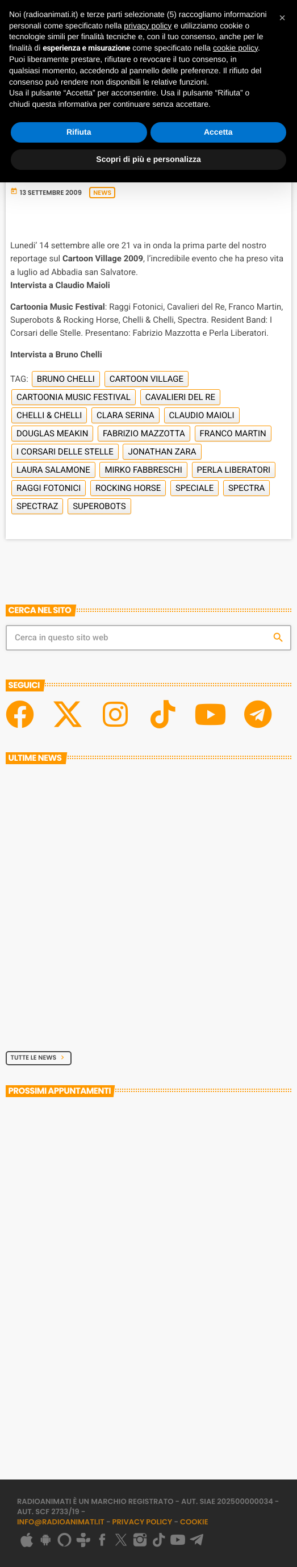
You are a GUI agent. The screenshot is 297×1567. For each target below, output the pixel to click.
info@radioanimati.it (60, 1521)
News (102, 192)
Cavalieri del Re (180, 397)
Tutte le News (39, 1057)
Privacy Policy (142, 1521)
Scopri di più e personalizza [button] (148, 159)
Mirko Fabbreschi (143, 470)
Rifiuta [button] (78, 131)
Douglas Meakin (52, 433)
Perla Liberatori (233, 470)
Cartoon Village (146, 379)
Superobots (99, 506)
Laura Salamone (53, 470)
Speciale (194, 488)
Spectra (246, 488)
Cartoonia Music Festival (73, 397)
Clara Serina (125, 415)
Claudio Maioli (202, 415)
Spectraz (37, 506)
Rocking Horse (128, 488)
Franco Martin (233, 433)
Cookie (194, 1521)
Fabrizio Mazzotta (144, 433)
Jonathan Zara (162, 452)
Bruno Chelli (66, 379)
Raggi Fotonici (48, 488)
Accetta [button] (218, 131)
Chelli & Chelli (49, 415)
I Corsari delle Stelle (65, 452)
